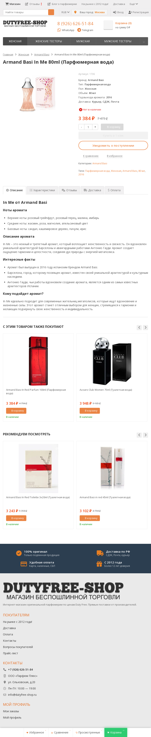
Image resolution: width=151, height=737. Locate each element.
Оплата (8, 634)
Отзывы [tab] (69, 190)
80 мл (141, 171)
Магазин (12, 4)
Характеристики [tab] (42, 190)
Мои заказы (11, 711)
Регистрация (138, 12)
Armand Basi (99, 163)
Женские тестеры (49, 41)
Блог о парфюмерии (62, 4)
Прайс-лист (10, 653)
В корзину (15, 410)
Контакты (9, 640)
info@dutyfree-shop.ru (22, 695)
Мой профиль (12, 717)
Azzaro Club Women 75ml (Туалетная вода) (106, 389)
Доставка (119, 4)
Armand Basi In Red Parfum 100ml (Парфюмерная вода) (36, 391)
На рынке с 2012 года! (95, 4)
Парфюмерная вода (97, 171)
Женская (15, 41)
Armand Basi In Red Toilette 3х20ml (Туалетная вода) (38, 497)
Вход (118, 12)
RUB (65, 12)
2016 (81, 174)
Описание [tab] (14, 190)
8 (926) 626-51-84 (75, 23)
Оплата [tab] (114, 190)
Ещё (133, 4)
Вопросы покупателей (18, 647)
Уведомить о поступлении (113, 145)
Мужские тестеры (117, 41)
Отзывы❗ (34, 4)
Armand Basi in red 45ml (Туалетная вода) (105, 497)
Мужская (83, 41)
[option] (38, 377)
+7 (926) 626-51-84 (20, 669)
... (144, 41)
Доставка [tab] (92, 190)
